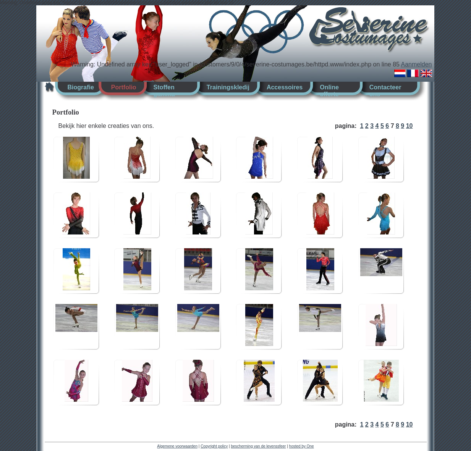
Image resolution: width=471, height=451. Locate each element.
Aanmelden (416, 64)
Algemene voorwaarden (177, 446)
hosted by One (301, 446)
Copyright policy (214, 446)
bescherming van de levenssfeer (258, 446)
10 (409, 126)
